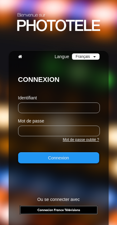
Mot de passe (31, 120)
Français (86, 56)
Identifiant (27, 97)
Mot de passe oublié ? (81, 140)
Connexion (58, 157)
